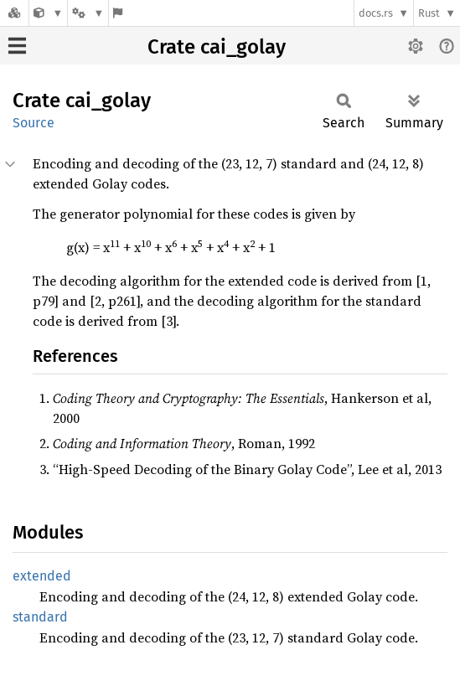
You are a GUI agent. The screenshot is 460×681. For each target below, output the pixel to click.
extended (42, 576)
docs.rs (376, 13)
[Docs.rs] (14, 13)
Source (33, 123)
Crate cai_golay (216, 47)
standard (40, 617)
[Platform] (88, 13)
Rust (429, 13)
